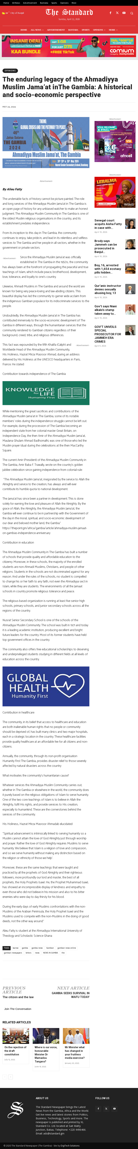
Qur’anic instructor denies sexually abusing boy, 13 (108, 289)
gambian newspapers (13, 953)
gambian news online (67, 948)
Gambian (50, 948)
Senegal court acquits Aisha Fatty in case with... (108, 224)
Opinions (10, 71)
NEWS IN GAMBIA (50, 953)
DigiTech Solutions (70, 1145)
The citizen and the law (18, 997)
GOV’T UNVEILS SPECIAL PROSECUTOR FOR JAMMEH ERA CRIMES (108, 334)
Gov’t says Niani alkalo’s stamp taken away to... (106, 309)
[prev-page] (5, 1077)
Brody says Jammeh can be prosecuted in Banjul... (106, 246)
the (63, 953)
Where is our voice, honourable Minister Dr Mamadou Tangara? (46, 1054)
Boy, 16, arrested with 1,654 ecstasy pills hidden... (108, 268)
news (37, 953)
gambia (25, 948)
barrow (15, 948)
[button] (131, 13)
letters (28, 953)
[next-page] (10, 1077)
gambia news (37, 948)
